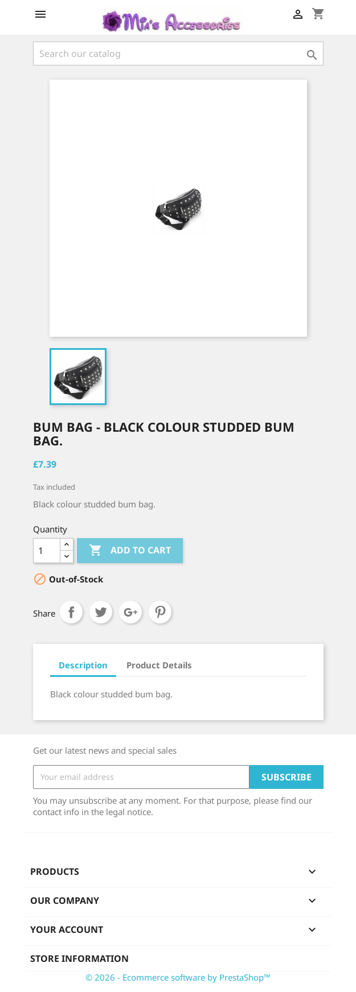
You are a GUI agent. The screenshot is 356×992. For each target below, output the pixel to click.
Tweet (100, 612)
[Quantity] (46, 550)
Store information (79, 958)
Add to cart (130, 550)
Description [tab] (83, 665)
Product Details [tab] (159, 665)
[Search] (178, 53)
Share (71, 612)
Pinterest (160, 612)
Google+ (130, 612)
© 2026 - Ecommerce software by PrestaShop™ (178, 977)
